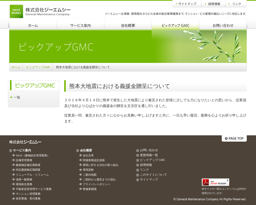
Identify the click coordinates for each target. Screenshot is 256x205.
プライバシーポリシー (96, 184)
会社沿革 (88, 155)
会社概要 (128, 24)
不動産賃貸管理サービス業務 (34, 189)
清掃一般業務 (24, 179)
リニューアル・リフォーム (32, 174)
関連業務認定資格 (94, 160)
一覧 (17, 97)
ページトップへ (234, 138)
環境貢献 (88, 169)
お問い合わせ (223, 24)
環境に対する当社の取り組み (100, 165)
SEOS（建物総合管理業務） (33, 155)
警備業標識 (89, 189)
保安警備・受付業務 (28, 198)
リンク (236, 4)
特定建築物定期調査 (28, 169)
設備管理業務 (24, 160)
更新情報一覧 (149, 155)
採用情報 (214, 4)
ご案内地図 (89, 174)
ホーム (33, 24)
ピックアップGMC (175, 24)
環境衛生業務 (24, 184)
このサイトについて (153, 174)
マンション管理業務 (28, 193)
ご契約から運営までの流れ (99, 179)
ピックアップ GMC (152, 159)
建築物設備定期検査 (28, 165)
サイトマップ (187, 4)
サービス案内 (80, 24)
